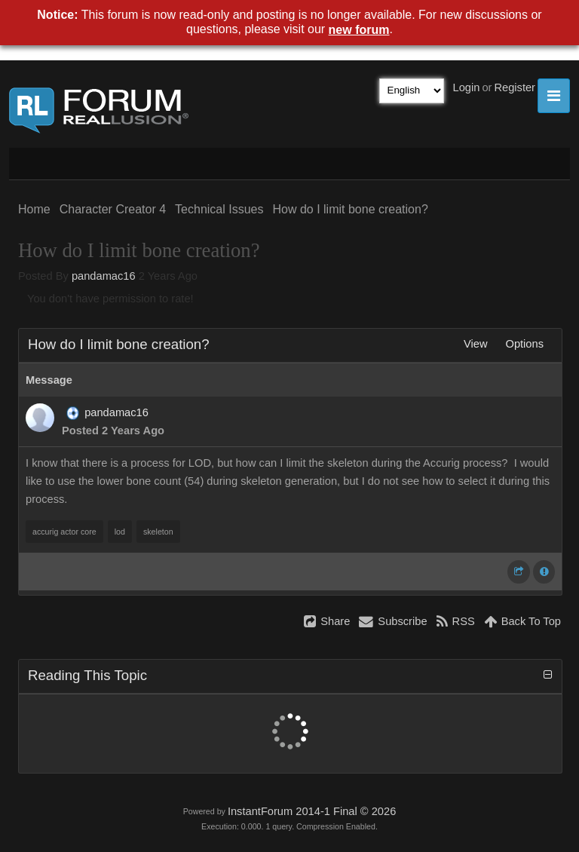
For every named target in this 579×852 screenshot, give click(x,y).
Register (514, 87)
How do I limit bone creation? (349, 209)
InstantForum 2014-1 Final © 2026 (312, 811)
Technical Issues (219, 209)
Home (34, 209)
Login (466, 87)
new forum (359, 29)
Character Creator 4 (113, 209)
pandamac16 (104, 276)
